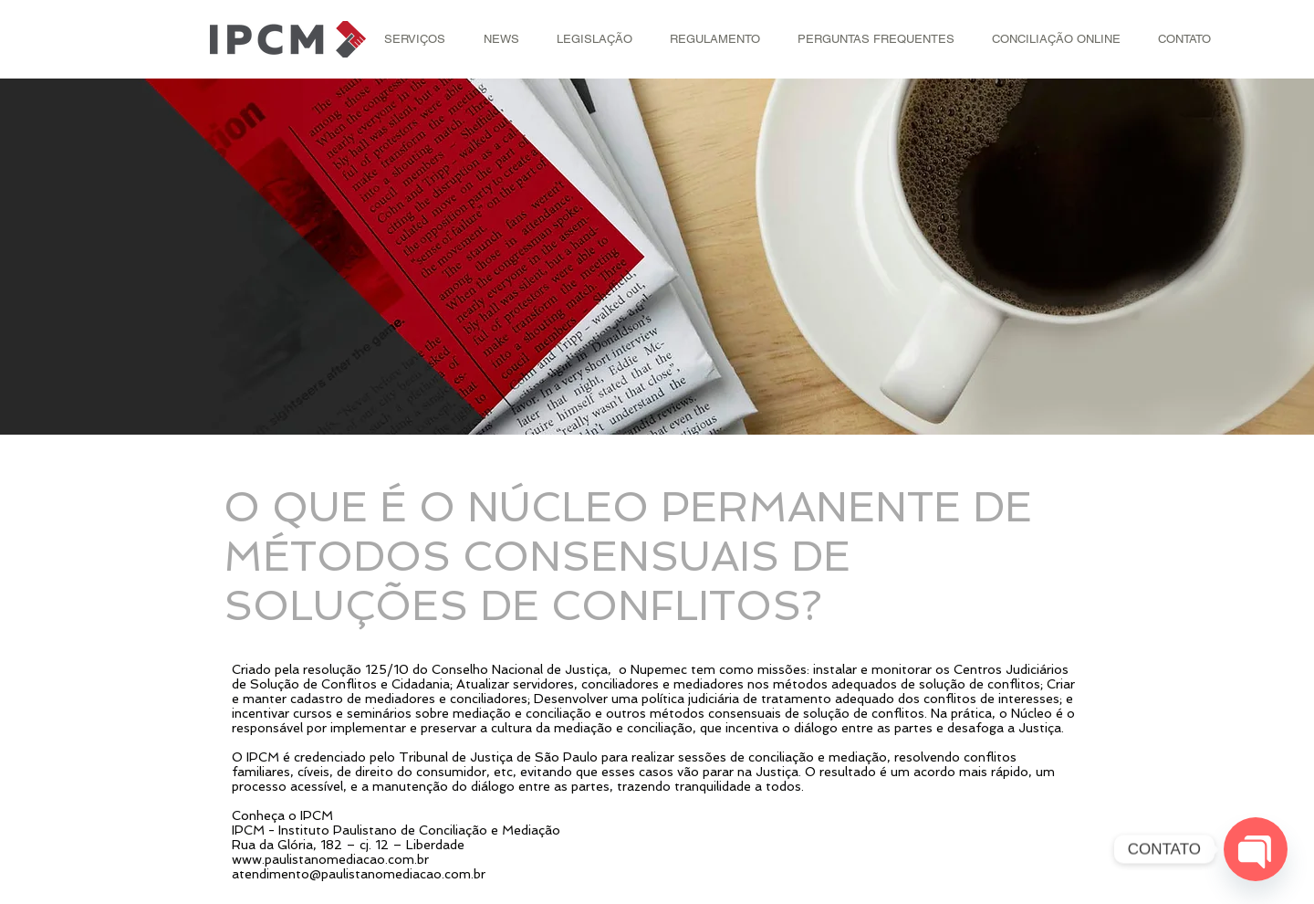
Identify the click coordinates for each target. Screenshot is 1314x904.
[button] (414, 39)
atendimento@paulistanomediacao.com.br (358, 874)
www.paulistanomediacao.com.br (330, 859)
